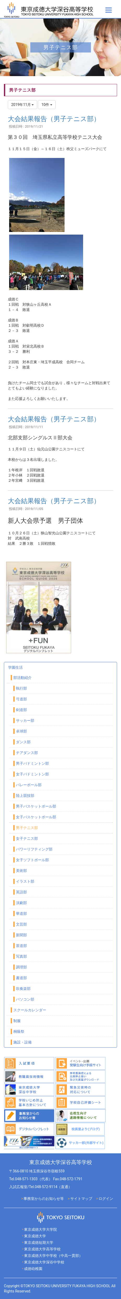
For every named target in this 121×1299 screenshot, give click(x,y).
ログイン (106, 1198)
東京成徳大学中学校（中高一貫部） (53, 1255)
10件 (46, 105)
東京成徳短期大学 (38, 1242)
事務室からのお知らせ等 (44, 1198)
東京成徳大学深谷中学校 (44, 1262)
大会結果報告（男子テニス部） (54, 119)
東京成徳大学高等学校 (42, 1249)
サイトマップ (81, 1198)
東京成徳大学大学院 (40, 1229)
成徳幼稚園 (33, 1269)
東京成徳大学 (35, 1236)
